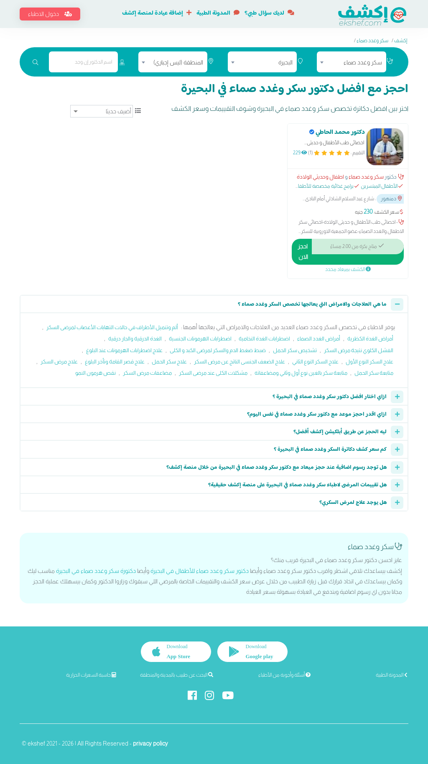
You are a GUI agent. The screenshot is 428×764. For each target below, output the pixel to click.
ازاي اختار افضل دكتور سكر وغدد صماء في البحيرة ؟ (330, 396)
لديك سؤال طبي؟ (269, 13)
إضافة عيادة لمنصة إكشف (156, 13)
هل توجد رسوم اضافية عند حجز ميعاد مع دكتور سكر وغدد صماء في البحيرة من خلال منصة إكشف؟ (276, 467)
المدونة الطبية (217, 13)
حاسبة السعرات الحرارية (91, 675)
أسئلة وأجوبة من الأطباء (284, 675)
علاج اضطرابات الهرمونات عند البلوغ (124, 350)
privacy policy (150, 743)
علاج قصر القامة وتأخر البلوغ (115, 361)
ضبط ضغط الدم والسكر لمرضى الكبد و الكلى (218, 350)
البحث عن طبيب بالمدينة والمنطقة (176, 675)
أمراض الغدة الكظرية (370, 338)
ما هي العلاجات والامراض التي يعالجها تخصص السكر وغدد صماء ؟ (312, 304)
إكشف (400, 40)
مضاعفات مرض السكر (147, 373)
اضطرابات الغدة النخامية (264, 338)
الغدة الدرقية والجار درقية (135, 338)
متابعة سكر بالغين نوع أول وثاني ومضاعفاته (301, 373)
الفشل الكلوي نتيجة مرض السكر (358, 350)
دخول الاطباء (50, 13)
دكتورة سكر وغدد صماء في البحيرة (96, 570)
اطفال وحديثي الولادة (320, 177)
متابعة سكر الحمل (373, 373)
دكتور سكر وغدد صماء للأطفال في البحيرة (199, 570)
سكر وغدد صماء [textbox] (363, 62)
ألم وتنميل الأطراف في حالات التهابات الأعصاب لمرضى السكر (112, 327)
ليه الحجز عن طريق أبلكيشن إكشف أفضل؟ (340, 432)
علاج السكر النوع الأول (369, 361)
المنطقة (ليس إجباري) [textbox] (178, 62)
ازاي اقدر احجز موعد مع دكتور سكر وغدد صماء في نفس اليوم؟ (317, 414)
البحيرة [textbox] (285, 62)
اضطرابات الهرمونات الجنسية (200, 338)
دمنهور (391, 199)
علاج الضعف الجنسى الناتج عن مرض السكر (239, 361)
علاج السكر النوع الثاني (315, 361)
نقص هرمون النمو (95, 373)
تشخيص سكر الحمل (295, 350)
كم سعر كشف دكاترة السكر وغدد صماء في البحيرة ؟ (330, 449)
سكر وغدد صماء (372, 40)
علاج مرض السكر (59, 361)
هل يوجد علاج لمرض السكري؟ (353, 502)
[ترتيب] (101, 111)
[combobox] (351, 61)
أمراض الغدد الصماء (318, 338)
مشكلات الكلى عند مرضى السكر (213, 373)
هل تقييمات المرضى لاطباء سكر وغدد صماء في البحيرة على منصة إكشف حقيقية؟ (297, 485)
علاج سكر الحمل (169, 361)
